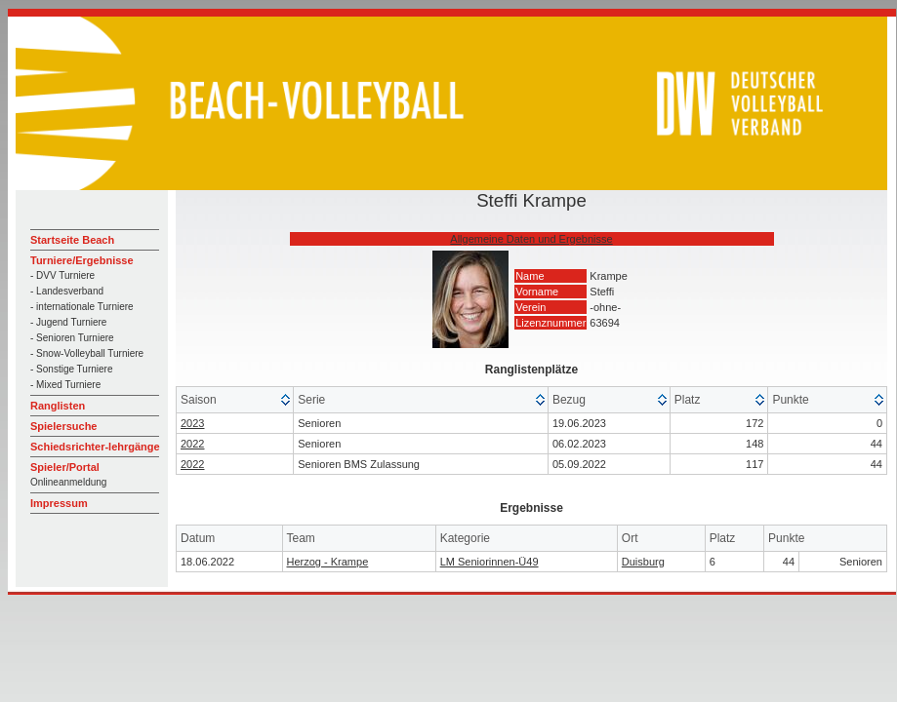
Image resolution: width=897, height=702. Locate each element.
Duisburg (643, 561)
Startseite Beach (72, 240)
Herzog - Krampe (328, 561)
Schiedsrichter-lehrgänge (95, 446)
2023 (192, 423)
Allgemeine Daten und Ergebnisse (531, 239)
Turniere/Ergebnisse (82, 260)
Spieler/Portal (65, 467)
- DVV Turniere (62, 275)
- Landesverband (66, 291)
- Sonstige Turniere (71, 369)
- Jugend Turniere (68, 322)
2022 (192, 443)
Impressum (59, 503)
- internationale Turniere (82, 306)
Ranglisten (57, 405)
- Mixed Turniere (65, 384)
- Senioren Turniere (72, 337)
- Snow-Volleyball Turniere (86, 353)
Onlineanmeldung (68, 482)
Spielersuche (63, 426)
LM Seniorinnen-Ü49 (489, 561)
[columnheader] (235, 400)
